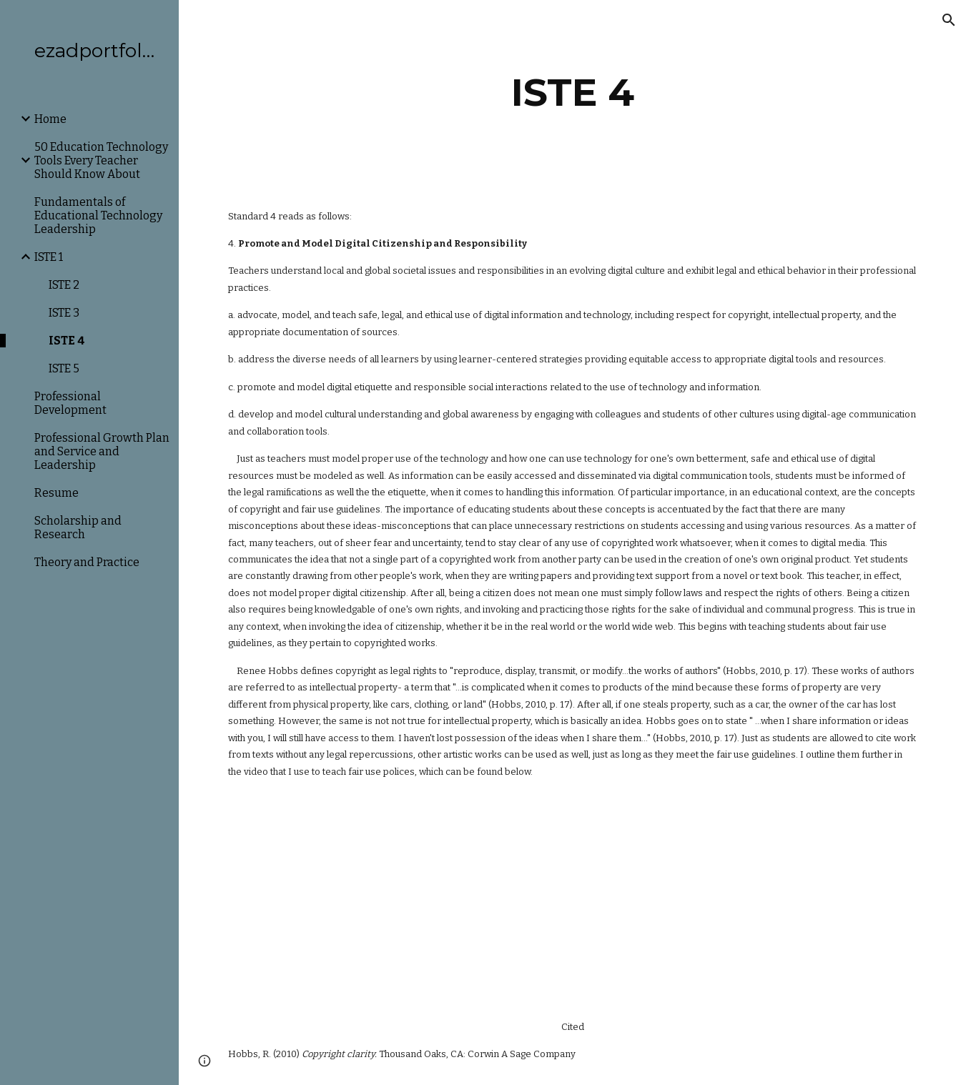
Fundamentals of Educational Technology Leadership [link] (98, 215)
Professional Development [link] (70, 403)
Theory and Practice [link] (86, 562)
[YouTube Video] (363, 899)
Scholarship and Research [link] (78, 527)
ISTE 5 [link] (64, 368)
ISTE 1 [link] (48, 257)
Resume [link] (56, 493)
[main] (572, 92)
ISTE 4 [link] (67, 340)
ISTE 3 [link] (64, 312)
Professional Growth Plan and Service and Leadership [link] (101, 451)
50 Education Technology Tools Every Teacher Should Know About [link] (101, 160)
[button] (949, 20)
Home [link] (50, 119)
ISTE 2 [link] (64, 285)
